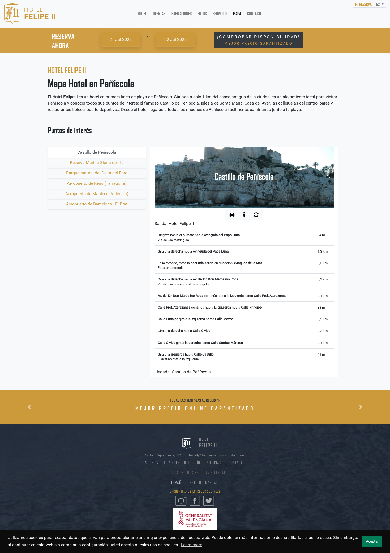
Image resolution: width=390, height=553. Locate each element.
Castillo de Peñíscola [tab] (96, 152)
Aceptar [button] (372, 541)
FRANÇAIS (211, 482)
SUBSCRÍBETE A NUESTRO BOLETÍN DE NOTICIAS (183, 462)
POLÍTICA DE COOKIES (181, 472)
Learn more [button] (191, 544)
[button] (29, 407)
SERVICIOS (220, 13)
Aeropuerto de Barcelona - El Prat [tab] (96, 203)
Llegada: (183, 371)
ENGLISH (194, 482)
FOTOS (202, 13)
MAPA (237, 13)
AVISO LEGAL (216, 472)
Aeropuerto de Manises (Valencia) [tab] (96, 193)
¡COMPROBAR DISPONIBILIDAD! (258, 39)
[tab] (232, 214)
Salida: (174, 223)
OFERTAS (159, 13)
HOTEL (143, 13)
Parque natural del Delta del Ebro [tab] (96, 172)
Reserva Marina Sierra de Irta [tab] (97, 162)
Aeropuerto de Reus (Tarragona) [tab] (97, 183)
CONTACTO (254, 13)
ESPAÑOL (178, 482)
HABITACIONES (181, 13)
